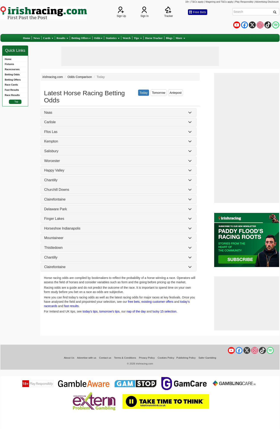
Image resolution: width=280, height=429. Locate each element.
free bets (134, 301)
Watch (127, 38)
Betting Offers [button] (81, 38)
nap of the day (136, 311)
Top (16, 101)
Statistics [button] (112, 38)
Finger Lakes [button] (54, 218)
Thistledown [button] (53, 247)
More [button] (180, 38)
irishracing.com (52, 77)
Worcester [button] (52, 161)
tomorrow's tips (109, 311)
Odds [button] (98, 38)
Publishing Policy (186, 357)
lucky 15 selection (164, 311)
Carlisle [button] (50, 122)
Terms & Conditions (125, 357)
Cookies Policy (166, 357)
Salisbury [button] (51, 151)
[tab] (118, 112)
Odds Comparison (80, 77)
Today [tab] (143, 92)
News (36, 38)
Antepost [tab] (175, 92)
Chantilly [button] (50, 180)
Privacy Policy (147, 357)
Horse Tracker (154, 38)
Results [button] (62, 38)
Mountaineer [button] (53, 238)
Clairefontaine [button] (55, 199)
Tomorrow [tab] (158, 92)
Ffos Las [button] (50, 132)
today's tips (90, 311)
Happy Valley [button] (54, 170)
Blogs (169, 38)
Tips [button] (138, 38)
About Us (69, 357)
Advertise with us (86, 357)
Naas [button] (48, 112)
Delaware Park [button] (55, 209)
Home (26, 38)
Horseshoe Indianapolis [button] (62, 228)
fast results (71, 306)
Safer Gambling (207, 357)
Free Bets (197, 12)
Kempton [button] (51, 141)
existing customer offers (157, 301)
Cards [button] (48, 38)
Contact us (105, 357)
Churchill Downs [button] (56, 189)
